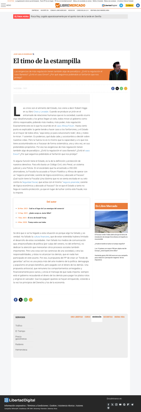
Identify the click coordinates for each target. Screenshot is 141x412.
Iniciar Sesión (138, 5)
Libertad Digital (55, 400)
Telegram (133, 404)
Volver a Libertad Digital (109, 5)
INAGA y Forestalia (98, 1)
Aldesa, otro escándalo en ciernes (82, 1)
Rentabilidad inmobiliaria (100, 10)
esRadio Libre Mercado (58, 10)
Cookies (53, 405)
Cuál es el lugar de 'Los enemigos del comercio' (42, 208)
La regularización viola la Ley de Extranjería (27, 1)
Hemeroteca (21, 349)
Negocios (71, 10)
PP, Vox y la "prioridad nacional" (63, 1)
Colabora (129, 5)
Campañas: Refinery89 (11, 408)
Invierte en (44, 10)
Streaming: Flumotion (40, 408)
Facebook (108, 404)
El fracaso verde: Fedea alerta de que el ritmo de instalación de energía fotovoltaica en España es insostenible (111, 225)
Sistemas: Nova (52, 408)
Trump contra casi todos (33, 222)
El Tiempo (20, 330)
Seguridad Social (30, 181)
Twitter (112, 404)
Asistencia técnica (66, 405)
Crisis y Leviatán (42, 111)
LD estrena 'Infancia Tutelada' (125, 1)
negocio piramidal (72, 181)
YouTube (121, 404)
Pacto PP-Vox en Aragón (47, 1)
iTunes (108, 407)
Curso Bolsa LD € (83, 10)
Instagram (117, 404)
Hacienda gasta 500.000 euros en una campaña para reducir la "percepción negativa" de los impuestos (111, 257)
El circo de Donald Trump (33, 217)
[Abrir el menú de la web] (28, 5)
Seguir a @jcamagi (33, 54)
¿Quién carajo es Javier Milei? (35, 213)
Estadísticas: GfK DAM (26, 408)
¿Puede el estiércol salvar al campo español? (110, 244)
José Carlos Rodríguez (22, 54)
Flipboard (129, 404)
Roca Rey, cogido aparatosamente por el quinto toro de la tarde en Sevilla (66, 16)
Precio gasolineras (21, 337)
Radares (19, 343)
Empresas (35, 10)
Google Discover (125, 404)
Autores (79, 405)
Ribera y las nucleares (110, 1)
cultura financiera (42, 236)
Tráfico (18, 325)
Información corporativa (15, 405)
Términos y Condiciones (37, 405)
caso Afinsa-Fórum (66, 125)
